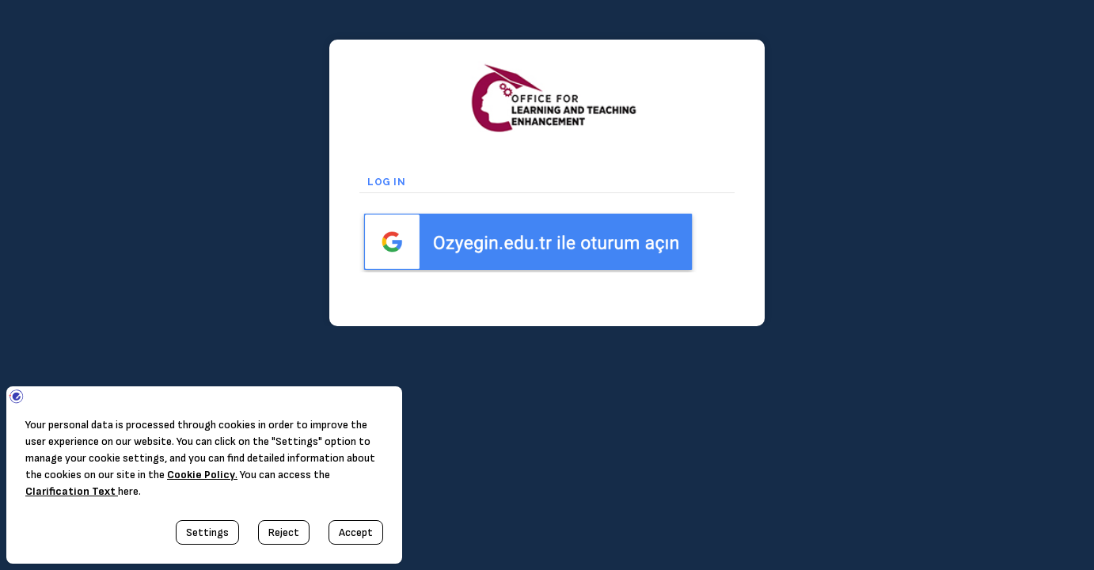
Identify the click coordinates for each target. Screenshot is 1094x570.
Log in (390, 182)
